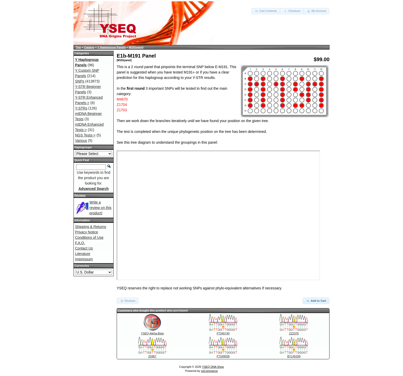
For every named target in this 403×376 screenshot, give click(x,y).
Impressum (84, 259)
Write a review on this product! (100, 207)
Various (81, 141)
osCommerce (209, 370)
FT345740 (223, 333)
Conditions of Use (89, 237)
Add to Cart (316, 301)
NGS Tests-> (85, 135)
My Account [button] (316, 11)
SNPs (79, 81)
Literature (82, 254)
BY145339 (293, 356)
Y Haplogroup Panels (111, 47)
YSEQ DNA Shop (213, 366)
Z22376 (294, 333)
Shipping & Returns (90, 227)
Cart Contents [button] (265, 11)
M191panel (136, 47)
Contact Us (84, 248)
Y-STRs (81, 108)
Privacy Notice (86, 232)
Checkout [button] (291, 11)
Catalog (89, 47)
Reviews (80, 195)
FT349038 (223, 356)
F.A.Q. (80, 243)
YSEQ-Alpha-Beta (152, 333)
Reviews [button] (127, 301)
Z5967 (152, 356)
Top (78, 47)
